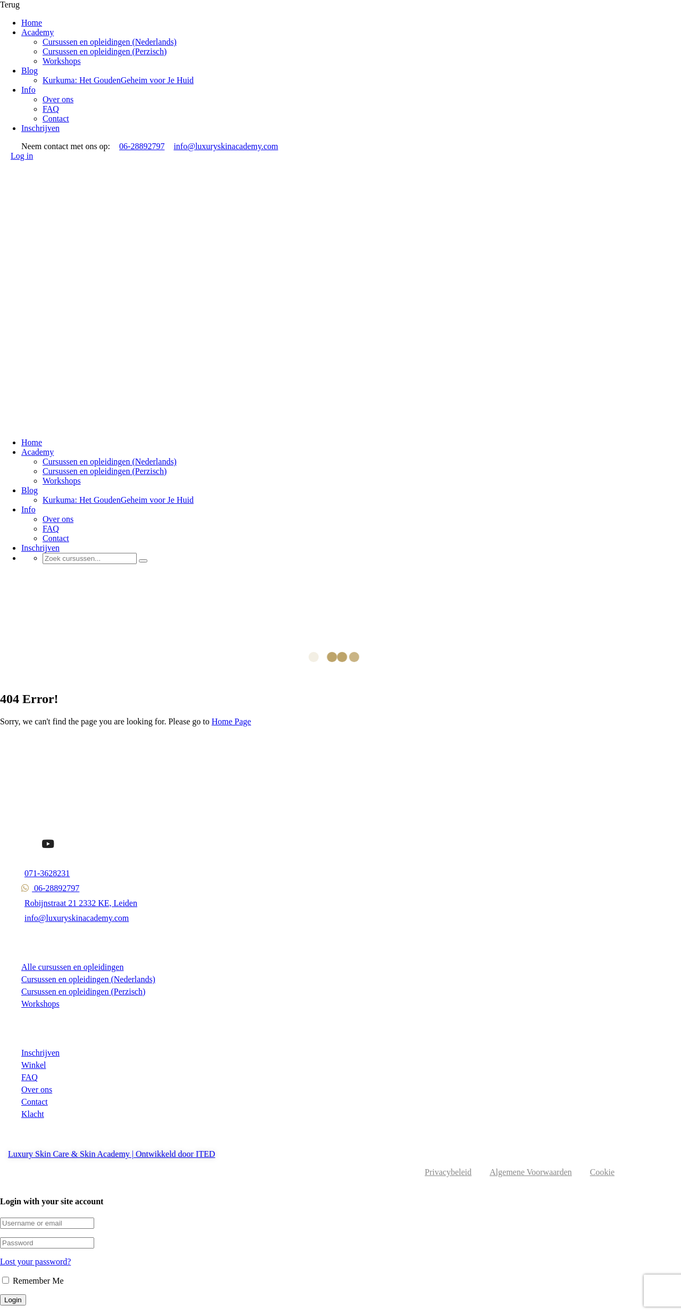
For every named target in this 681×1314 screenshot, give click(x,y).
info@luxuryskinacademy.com (225, 146)
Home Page (231, 721)
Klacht (32, 1114)
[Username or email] (47, 1223)
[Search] (143, 560)
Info (28, 89)
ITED (205, 1153)
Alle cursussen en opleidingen (72, 967)
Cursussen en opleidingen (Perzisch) (105, 51)
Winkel (33, 1065)
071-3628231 (45, 873)
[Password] (47, 1242)
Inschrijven (40, 128)
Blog (29, 70)
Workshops (62, 61)
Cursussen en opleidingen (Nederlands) (110, 41)
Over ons (58, 99)
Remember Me (33, 1280)
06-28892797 (141, 146)
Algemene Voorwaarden (530, 1172)
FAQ (51, 108)
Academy (37, 32)
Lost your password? (35, 1261)
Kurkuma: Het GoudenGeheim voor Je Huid (118, 80)
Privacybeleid (448, 1172)
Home (31, 22)
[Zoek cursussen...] (90, 558)
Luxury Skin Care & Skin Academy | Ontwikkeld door (102, 1153)
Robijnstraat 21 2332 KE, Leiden (79, 903)
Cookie (602, 1172)
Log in (22, 155)
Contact (56, 118)
